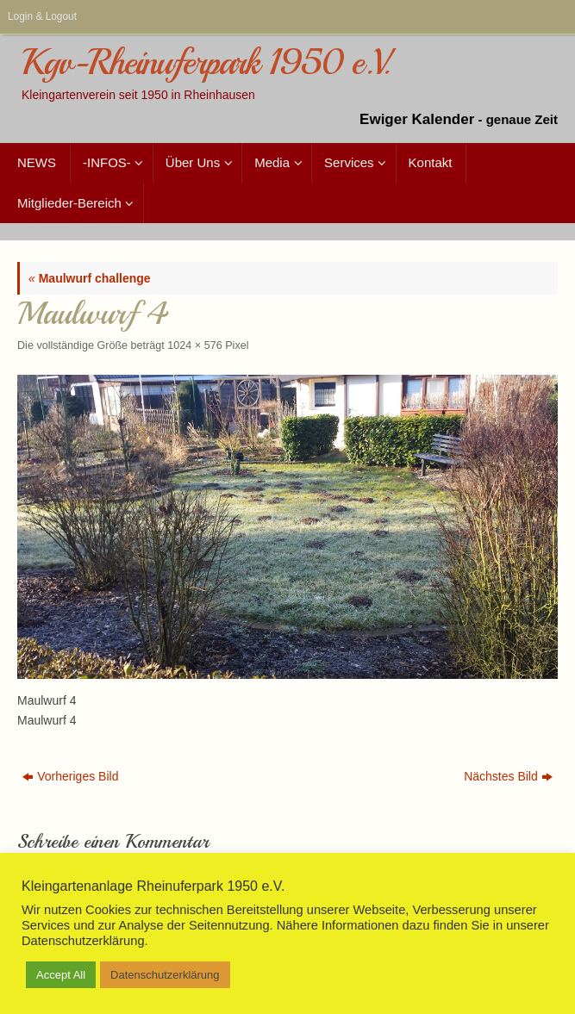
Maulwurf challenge (89, 278)
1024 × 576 (194, 345)
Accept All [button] (60, 974)
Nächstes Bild (508, 776)
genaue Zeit (522, 119)
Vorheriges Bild (70, 776)
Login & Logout (42, 16)
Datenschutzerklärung (164, 974)
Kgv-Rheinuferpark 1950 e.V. (205, 63)
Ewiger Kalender (416, 119)
